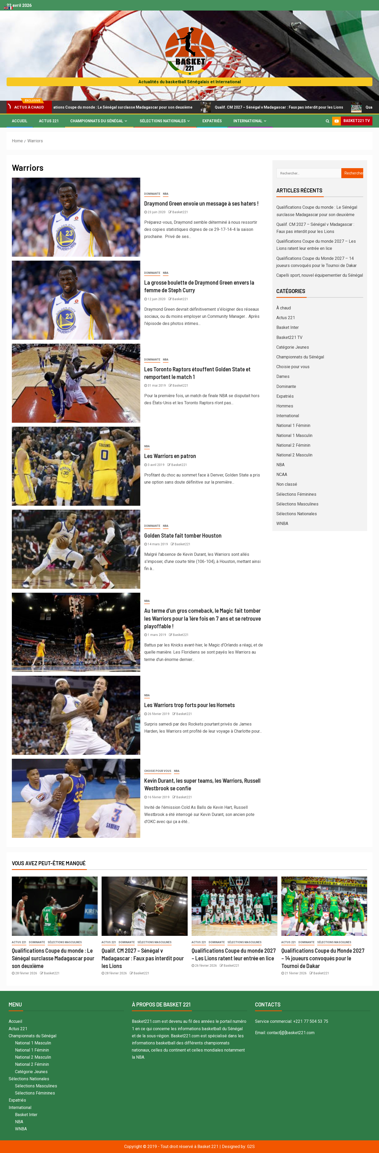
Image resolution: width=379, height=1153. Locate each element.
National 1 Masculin (294, 435)
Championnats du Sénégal (96, 121)
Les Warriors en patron (170, 455)
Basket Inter (287, 327)
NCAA (281, 474)
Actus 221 (49, 121)
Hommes (284, 405)
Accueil (19, 121)
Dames (283, 376)
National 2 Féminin (293, 445)
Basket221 (180, 212)
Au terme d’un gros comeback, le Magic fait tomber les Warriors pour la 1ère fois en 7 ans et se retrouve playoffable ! (202, 618)
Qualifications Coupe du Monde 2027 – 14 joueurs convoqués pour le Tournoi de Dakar (323, 958)
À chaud (283, 307)
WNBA (282, 523)
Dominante (152, 193)
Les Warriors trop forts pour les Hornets (189, 704)
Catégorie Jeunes (292, 347)
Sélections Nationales (163, 121)
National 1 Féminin (293, 425)
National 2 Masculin (294, 455)
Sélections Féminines (296, 494)
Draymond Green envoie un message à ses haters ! (201, 203)
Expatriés (212, 121)
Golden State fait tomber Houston (183, 535)
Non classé (286, 484)
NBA (165, 193)
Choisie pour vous (157, 771)
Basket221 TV (289, 337)
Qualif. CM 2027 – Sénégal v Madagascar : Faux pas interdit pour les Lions (286, 107)
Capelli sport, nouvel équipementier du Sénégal (319, 275)
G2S (251, 1146)
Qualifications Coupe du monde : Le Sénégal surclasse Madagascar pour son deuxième (123, 107)
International (247, 121)
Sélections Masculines (297, 504)
